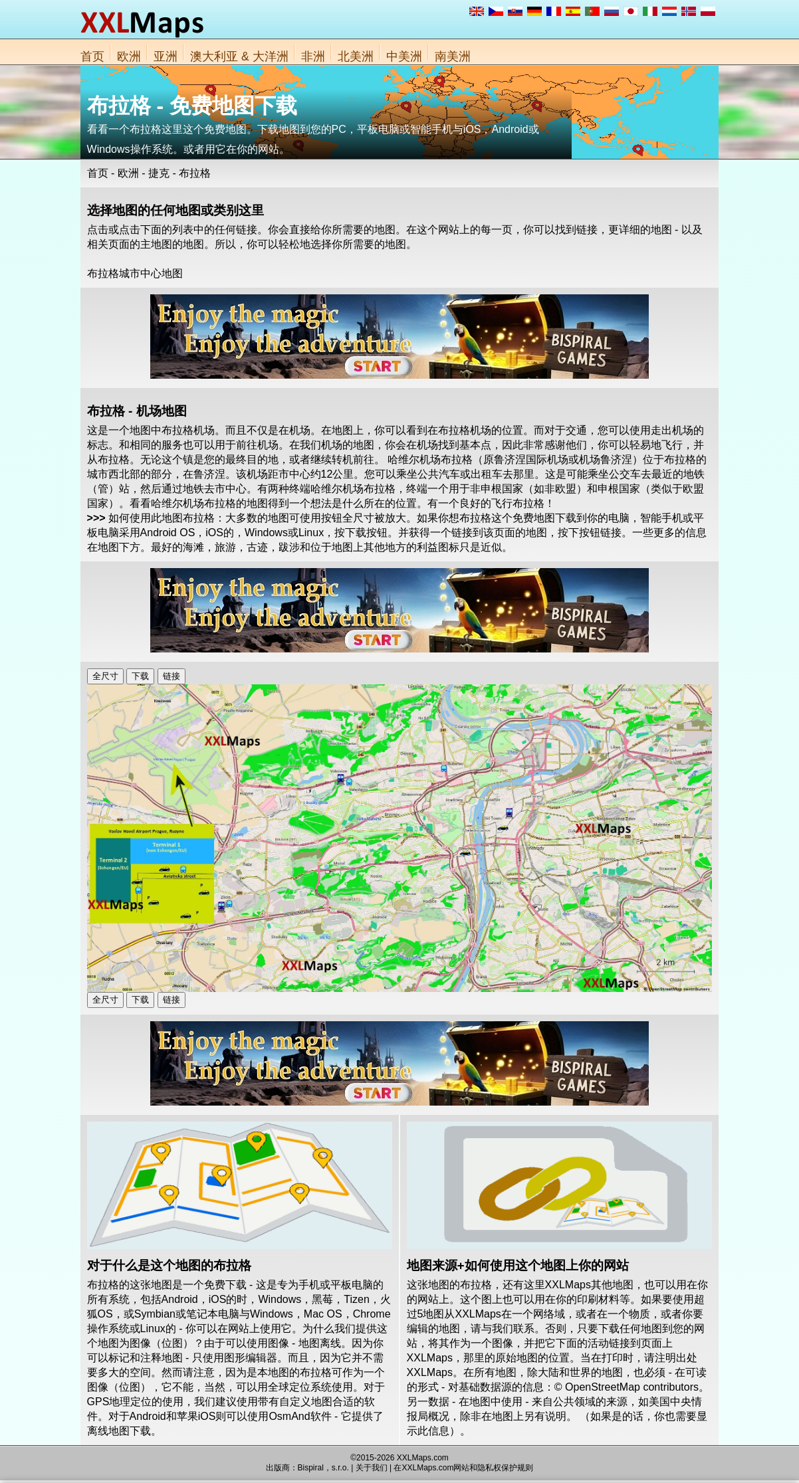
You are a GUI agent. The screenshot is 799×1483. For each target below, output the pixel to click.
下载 (140, 676)
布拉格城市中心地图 (135, 273)
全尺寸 (105, 676)
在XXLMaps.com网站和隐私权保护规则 (463, 1467)
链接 (171, 676)
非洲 (313, 56)
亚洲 (165, 56)
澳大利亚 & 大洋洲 (239, 56)
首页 (92, 56)
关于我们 (372, 1467)
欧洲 (129, 56)
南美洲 (453, 56)
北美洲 (356, 56)
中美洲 (404, 56)
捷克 (159, 173)
